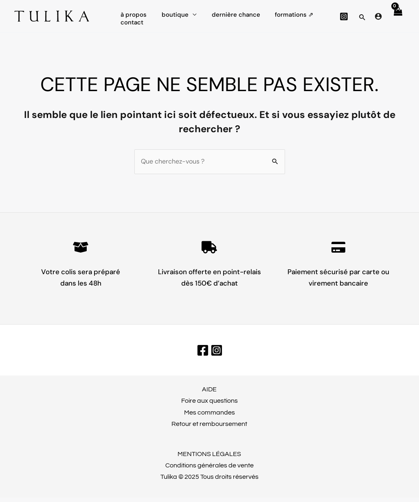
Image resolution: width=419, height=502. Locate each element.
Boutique (171, 12)
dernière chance (229, 12)
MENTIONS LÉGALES (209, 458)
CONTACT (130, 30)
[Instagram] (344, 18)
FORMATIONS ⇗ (284, 12)
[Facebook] (203, 355)
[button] (362, 19)
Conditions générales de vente (209, 470)
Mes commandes (209, 417)
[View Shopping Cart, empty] (397, 18)
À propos (132, 12)
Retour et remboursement (209, 428)
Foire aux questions (209, 405)
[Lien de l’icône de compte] (378, 18)
